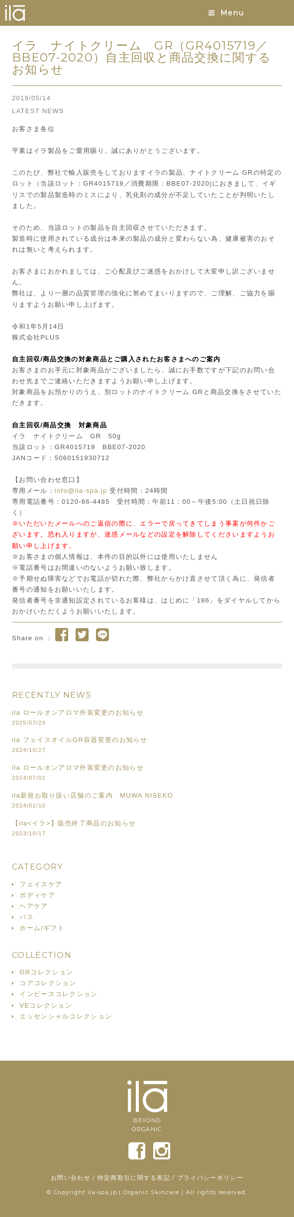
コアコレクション (47, 983)
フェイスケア (40, 884)
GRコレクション (46, 972)
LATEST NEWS (38, 111)
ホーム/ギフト (42, 928)
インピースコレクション (58, 994)
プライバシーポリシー (210, 1177)
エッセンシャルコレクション (65, 1016)
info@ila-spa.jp (81, 490)
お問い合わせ (71, 1177)
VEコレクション (45, 1005)
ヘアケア (33, 906)
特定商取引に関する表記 (134, 1177)
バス (26, 917)
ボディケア (37, 895)
